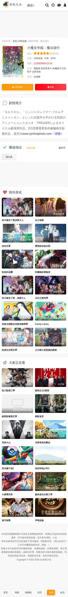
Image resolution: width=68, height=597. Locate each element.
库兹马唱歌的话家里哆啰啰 (15, 324)
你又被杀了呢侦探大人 (13, 220)
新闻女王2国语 (42, 390)
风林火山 (6, 442)
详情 (58, 133)
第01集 (9, 157)
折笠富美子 (46, 68)
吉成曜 (37, 77)
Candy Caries (42, 324)
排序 (62, 147)
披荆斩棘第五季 (9, 416)
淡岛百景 (6, 246)
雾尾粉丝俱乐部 (42, 246)
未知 (53, 128)
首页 (15, 41)
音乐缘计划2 (8, 468)
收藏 (50, 87)
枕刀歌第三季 (8, 390)
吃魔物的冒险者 (42, 272)
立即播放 (17, 87)
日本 (46, 58)
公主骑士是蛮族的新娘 (46, 350)
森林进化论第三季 (43, 494)
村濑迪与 (56, 68)
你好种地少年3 (42, 468)
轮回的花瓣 (7, 272)
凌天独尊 (6, 520)
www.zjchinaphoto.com (37, 133)
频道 (31, 5)
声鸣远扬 (39, 520)
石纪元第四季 (41, 298)
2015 (53, 58)
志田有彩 (36, 71)
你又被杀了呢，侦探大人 (14, 298)
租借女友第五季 (9, 350)
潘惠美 (37, 68)
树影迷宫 (39, 416)
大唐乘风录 (7, 494)
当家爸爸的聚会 (42, 442)
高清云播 (30, 148)
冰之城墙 (39, 220)
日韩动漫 (22, 41)
